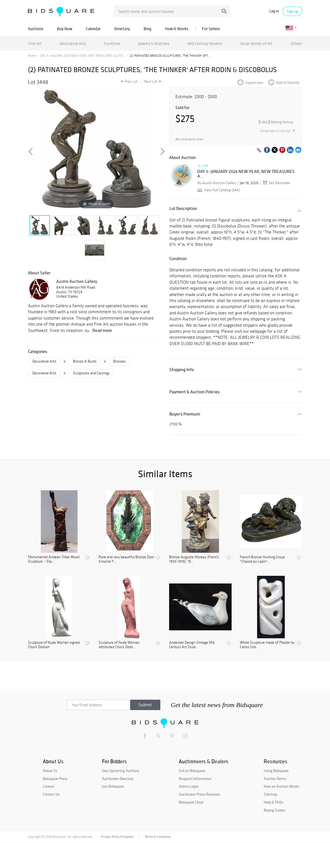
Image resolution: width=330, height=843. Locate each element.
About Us (50, 770)
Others (296, 43)
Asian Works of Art (256, 43)
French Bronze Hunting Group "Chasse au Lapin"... (262, 559)
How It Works (176, 28)
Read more (102, 330)
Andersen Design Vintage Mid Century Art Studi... (192, 645)
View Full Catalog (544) (218, 190)
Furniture (112, 43)
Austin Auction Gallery (76, 281)
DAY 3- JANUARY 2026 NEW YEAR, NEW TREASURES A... (246, 174)
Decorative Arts (73, 43)
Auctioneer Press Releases (199, 794)
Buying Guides (274, 810)
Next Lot (152, 81)
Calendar (93, 28)
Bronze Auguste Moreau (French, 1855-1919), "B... (194, 559)
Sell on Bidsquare (192, 770)
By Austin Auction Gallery (216, 183)
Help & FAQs (273, 802)
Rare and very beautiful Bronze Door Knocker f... (126, 559)
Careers (48, 786)
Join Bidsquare (113, 786)
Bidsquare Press (55, 778)
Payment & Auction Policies (194, 391)
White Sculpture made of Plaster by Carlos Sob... (267, 645)
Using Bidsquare (276, 770)
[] (276, 122)
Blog (147, 28)
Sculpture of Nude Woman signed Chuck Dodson (54, 645)
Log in (274, 11)
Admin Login (188, 786)
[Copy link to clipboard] (259, 150)
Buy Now (64, 28)
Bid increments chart (189, 139)
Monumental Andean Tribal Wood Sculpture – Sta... (53, 559)
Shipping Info (181, 369)
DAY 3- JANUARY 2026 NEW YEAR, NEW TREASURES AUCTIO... (83, 56)
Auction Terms (275, 778)
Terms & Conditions (157, 837)
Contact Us (51, 794)
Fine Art (35, 43)
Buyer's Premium (184, 414)
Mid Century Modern (204, 43)
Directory (122, 28)
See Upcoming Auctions (120, 770)
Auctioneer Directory (117, 778)
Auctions (35, 28)
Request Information (195, 778)
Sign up (292, 11)
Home (32, 56)
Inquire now (254, 82)
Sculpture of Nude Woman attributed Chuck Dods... (119, 645)
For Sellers (211, 28)
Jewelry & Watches (153, 43)
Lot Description (183, 208)
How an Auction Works (281, 786)
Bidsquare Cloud (191, 802)
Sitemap (270, 794)
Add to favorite (287, 82)
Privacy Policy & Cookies (117, 837)
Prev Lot (129, 81)
